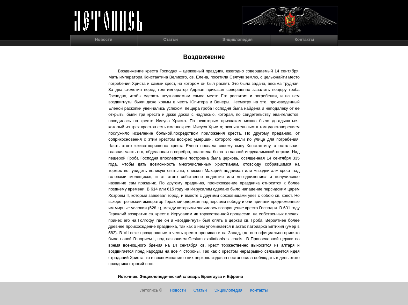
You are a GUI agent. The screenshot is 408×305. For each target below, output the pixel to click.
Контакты (304, 39)
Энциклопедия (237, 39)
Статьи (170, 39)
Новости (104, 39)
